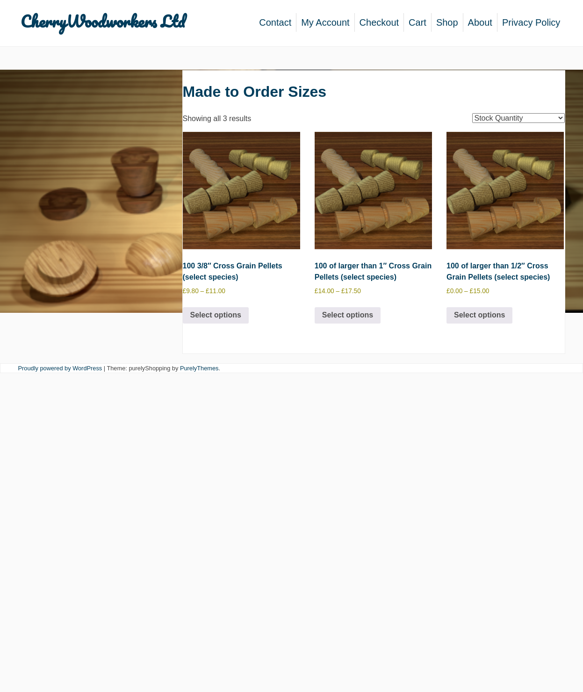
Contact (275, 22)
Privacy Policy (531, 22)
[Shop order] (518, 118)
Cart (417, 22)
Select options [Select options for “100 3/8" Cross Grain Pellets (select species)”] (215, 315)
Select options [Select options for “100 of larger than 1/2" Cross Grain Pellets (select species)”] (479, 315)
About (480, 22)
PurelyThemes (199, 368)
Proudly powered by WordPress (60, 368)
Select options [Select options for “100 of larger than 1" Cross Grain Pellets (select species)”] (347, 315)
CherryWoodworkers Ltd (103, 21)
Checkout (379, 22)
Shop (447, 22)
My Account (325, 22)
